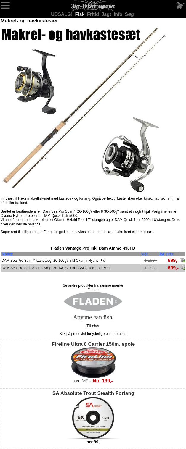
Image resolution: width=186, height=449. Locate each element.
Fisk (80, 14)
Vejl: (144, 254)
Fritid (93, 14)
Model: (7, 254)
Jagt (106, 14)
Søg (129, 14)
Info (119, 14)
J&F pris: (166, 254)
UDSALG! (62, 14)
